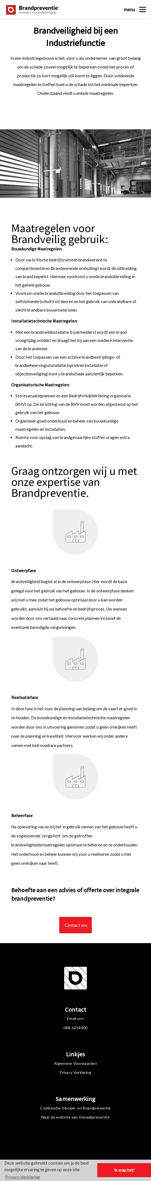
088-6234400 (75, 1027)
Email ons (75, 1018)
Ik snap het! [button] (124, 1170)
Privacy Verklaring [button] (22, 1176)
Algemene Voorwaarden (75, 1063)
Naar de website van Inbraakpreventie (75, 1117)
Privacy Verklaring (75, 1072)
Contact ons (73, 925)
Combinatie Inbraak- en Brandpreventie (75, 1108)
